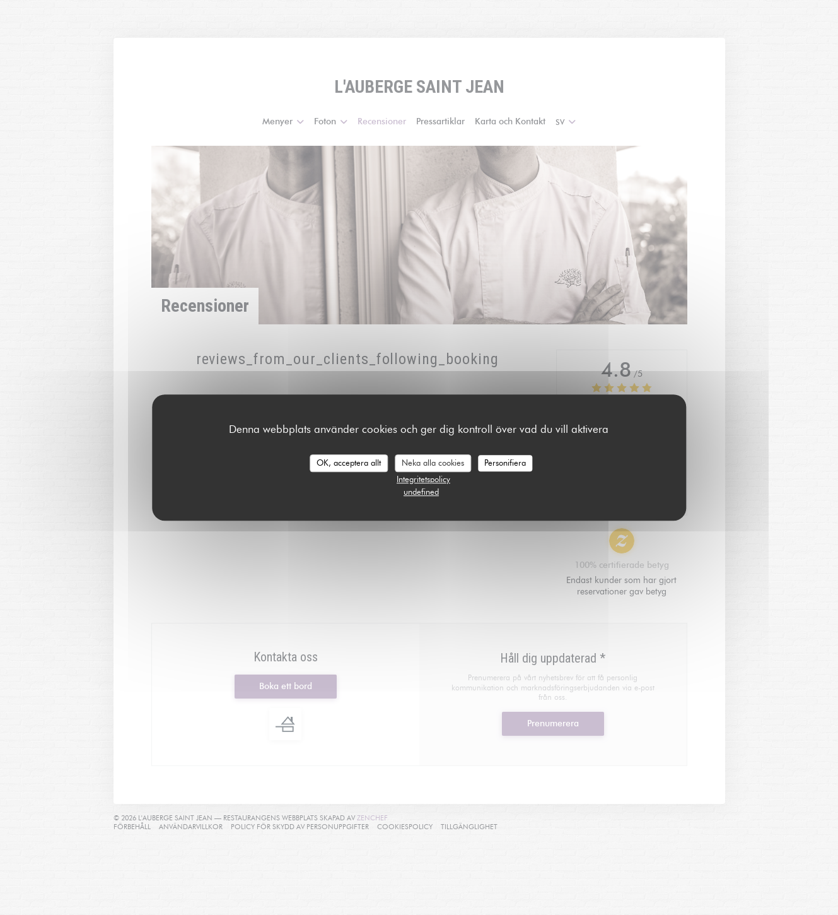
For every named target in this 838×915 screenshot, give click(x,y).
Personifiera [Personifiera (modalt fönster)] (505, 463)
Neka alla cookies (433, 463)
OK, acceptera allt (349, 463)
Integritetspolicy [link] (423, 479)
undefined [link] (421, 492)
